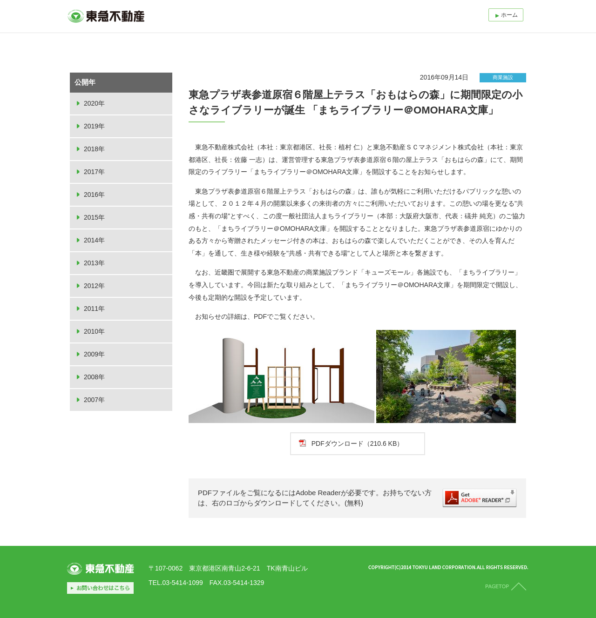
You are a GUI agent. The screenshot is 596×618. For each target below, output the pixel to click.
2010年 (94, 331)
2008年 (94, 377)
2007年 (94, 399)
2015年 (94, 217)
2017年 (94, 171)
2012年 (94, 285)
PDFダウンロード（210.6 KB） (358, 443)
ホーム (509, 15)
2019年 (94, 126)
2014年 (94, 240)
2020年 (94, 103)
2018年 (94, 149)
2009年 (94, 354)
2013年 (94, 263)
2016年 (94, 194)
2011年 (94, 308)
